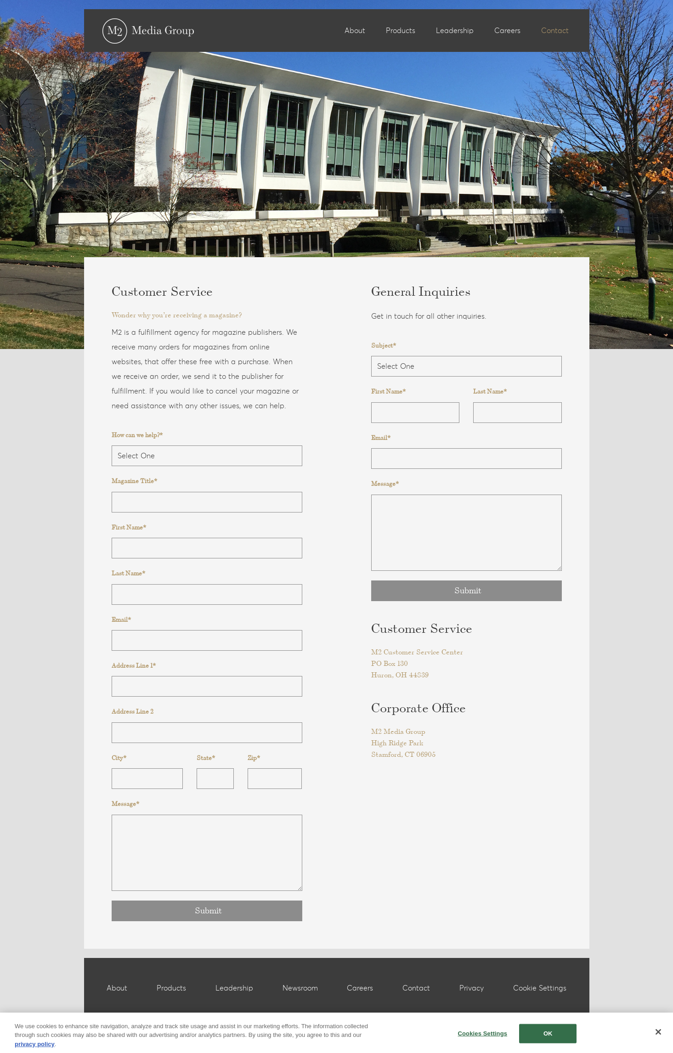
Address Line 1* (134, 665)
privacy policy (35, 1046)
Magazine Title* (134, 481)
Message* (125, 803)
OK (548, 1036)
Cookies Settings (483, 1036)
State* (206, 758)
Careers (507, 30)
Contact (555, 30)
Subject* (383, 345)
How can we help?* (137, 435)
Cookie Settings (539, 988)
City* (119, 758)
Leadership (455, 30)
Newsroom (300, 988)
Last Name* (128, 573)
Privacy (471, 988)
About (355, 30)
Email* (121, 619)
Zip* (254, 758)
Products (400, 30)
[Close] (658, 1035)
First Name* (129, 527)
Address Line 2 (132, 711)
